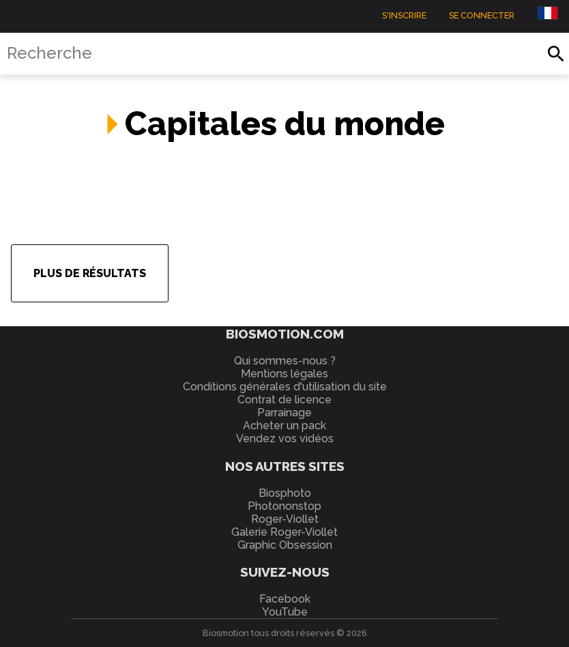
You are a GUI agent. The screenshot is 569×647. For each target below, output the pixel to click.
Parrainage (284, 412)
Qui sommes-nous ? (285, 360)
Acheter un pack (284, 425)
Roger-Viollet (285, 519)
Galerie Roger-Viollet (284, 532)
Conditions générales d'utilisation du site (285, 386)
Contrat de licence (284, 399)
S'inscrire (404, 15)
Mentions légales (284, 373)
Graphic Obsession (284, 544)
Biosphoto (285, 493)
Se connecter (481, 15)
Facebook (284, 598)
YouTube (285, 611)
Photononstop (284, 506)
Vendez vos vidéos (285, 438)
